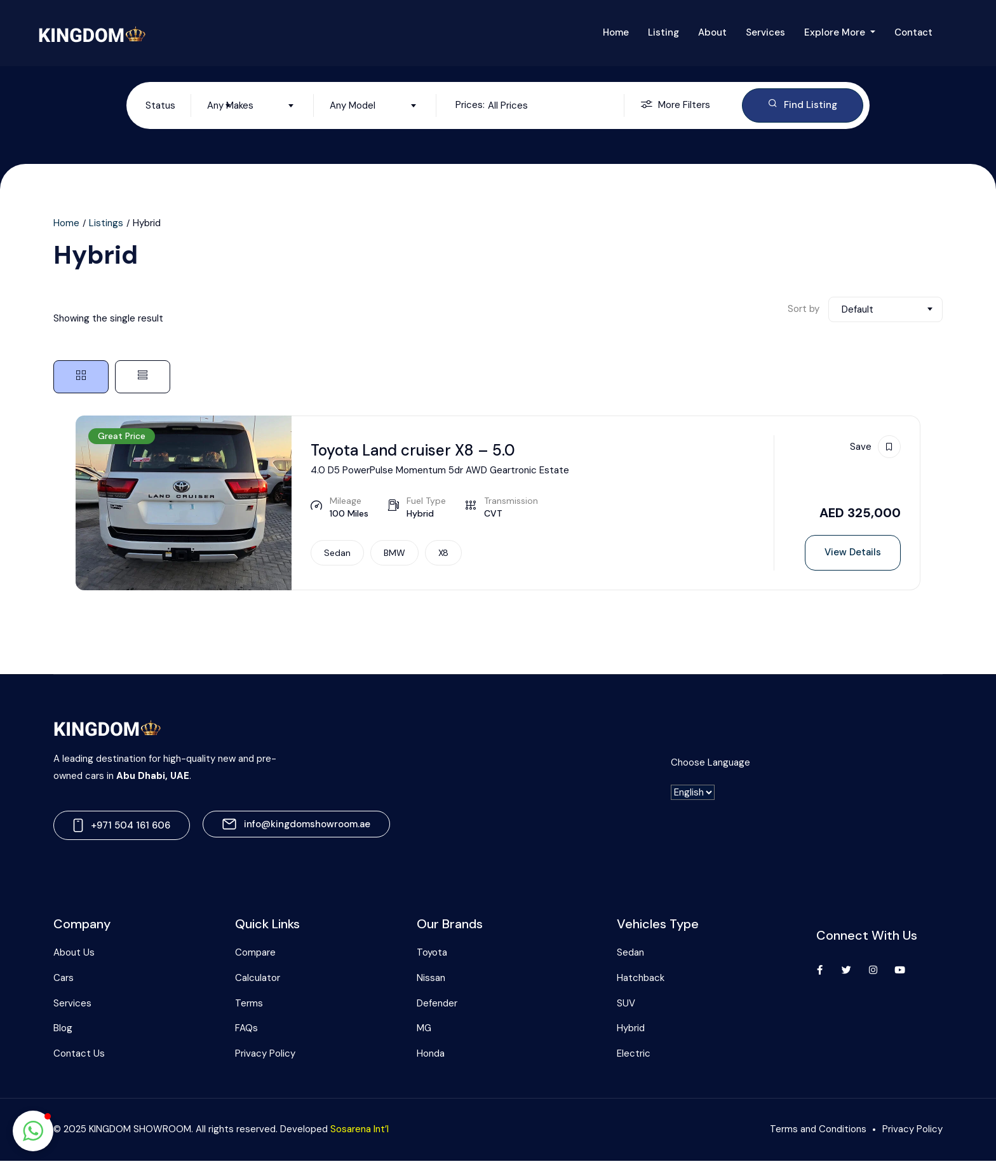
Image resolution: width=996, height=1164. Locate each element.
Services (765, 32)
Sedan (630, 955)
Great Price (121, 437)
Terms (249, 1006)
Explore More (836, 32)
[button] (33, 1131)
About (712, 32)
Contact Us (79, 1056)
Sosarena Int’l (359, 1132)
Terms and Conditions (818, 1132)
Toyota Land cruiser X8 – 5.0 (421, 451)
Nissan (431, 981)
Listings (106, 224)
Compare (255, 955)
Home (616, 32)
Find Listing (802, 105)
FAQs (246, 1031)
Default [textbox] (857, 310)
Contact (913, 32)
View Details (852, 553)
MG (424, 1031)
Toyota (432, 955)
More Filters (675, 105)
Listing (663, 32)
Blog (62, 1031)
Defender (437, 1006)
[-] (693, 795)
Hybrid (631, 1031)
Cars (63, 981)
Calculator (257, 981)
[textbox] (190, 106)
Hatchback (640, 981)
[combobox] (190, 106)
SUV (626, 1006)
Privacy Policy (265, 1056)
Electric (633, 1056)
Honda (431, 1056)
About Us (74, 955)
